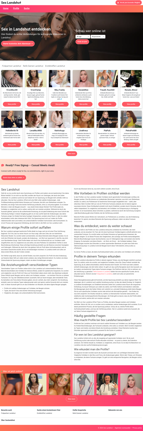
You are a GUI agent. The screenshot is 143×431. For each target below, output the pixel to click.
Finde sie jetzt (82, 42)
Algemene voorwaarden (122, 428)
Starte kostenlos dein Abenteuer (18, 43)
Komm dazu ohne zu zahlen (13, 177)
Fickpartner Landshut (11, 66)
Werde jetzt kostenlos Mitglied (128, 2)
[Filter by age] (83, 36)
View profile (12, 104)
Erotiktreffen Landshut (55, 66)
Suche (26, 8)
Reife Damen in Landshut (101, 271)
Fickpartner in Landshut (104, 274)
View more (71, 154)
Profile (16, 8)
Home (5, 8)
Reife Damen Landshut (33, 66)
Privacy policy (137, 428)
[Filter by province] (98, 36)
